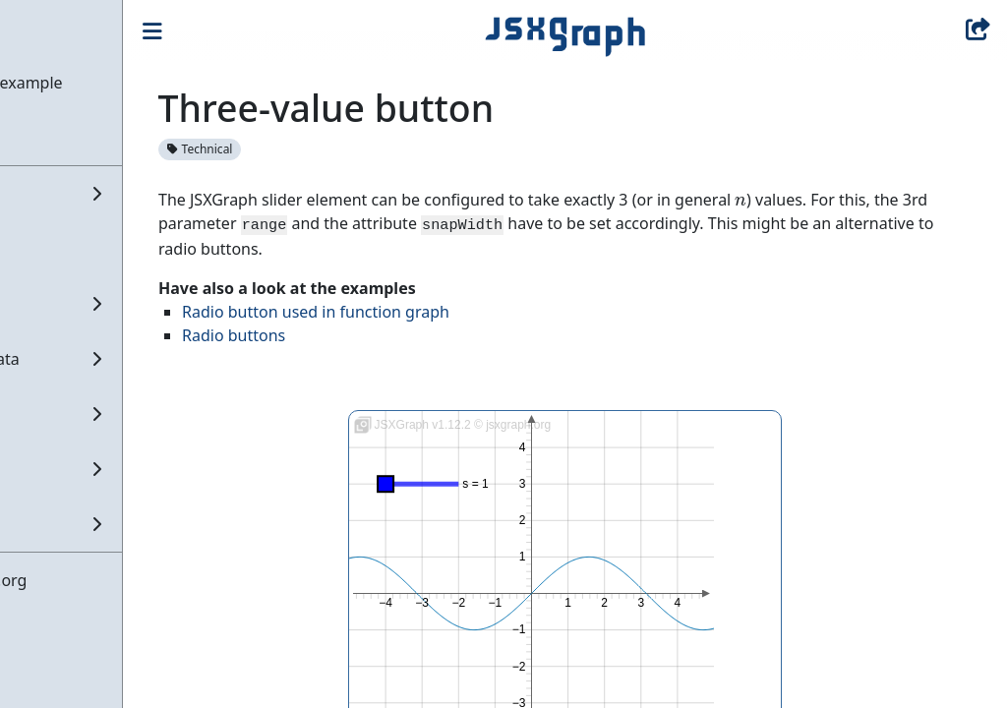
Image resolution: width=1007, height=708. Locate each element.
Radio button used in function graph (429, 312)
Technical (314, 149)
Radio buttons (347, 335)
